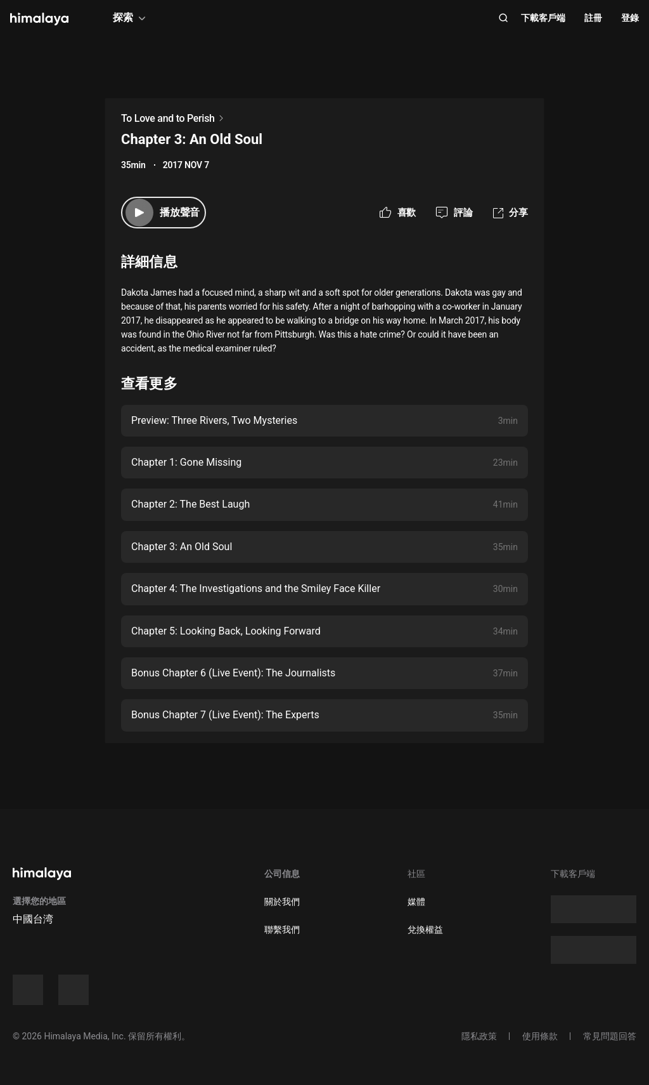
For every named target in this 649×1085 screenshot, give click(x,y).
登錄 (630, 18)
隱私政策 (479, 1036)
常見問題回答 (609, 1036)
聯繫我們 (282, 929)
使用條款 (540, 1036)
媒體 (416, 902)
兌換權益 (425, 929)
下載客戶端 (543, 18)
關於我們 (282, 902)
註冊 (593, 18)
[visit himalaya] (39, 19)
